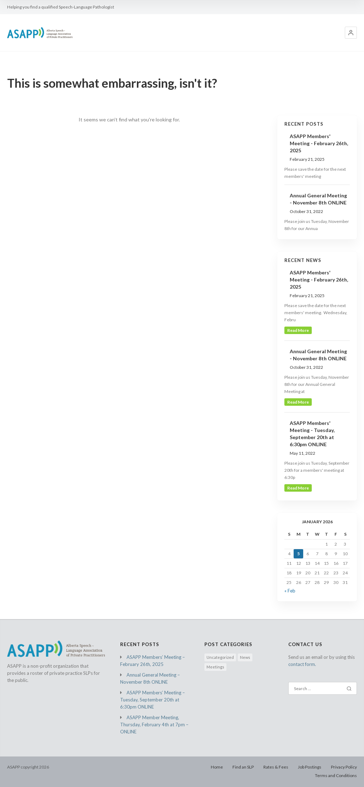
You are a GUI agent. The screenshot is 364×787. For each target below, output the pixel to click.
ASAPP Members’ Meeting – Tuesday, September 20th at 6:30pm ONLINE (152, 700)
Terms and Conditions (336, 775)
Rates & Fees (275, 767)
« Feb (289, 591)
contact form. (302, 664)
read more (298, 330)
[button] (351, 33)
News (245, 657)
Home (217, 767)
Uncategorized (220, 657)
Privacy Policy (344, 767)
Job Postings (309, 767)
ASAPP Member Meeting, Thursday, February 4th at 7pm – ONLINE (154, 724)
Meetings (215, 667)
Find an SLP (243, 767)
